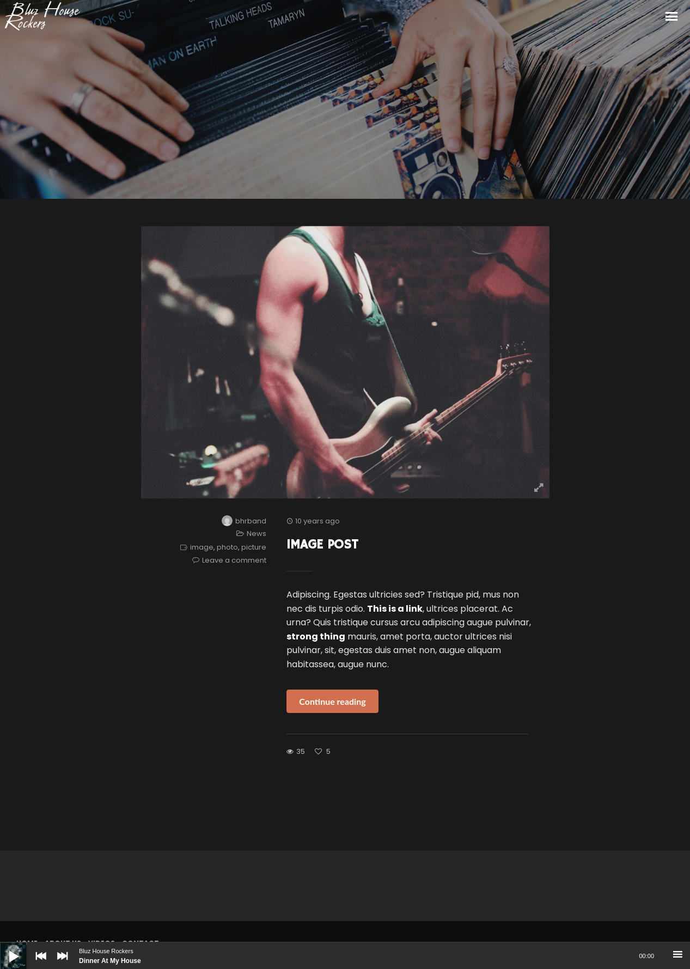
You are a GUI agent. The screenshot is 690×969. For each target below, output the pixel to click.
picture (253, 547)
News (256, 533)
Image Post (322, 545)
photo (227, 547)
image (201, 547)
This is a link (395, 608)
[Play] (5, 947)
